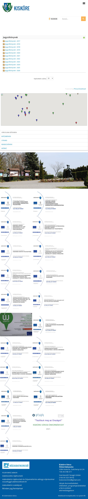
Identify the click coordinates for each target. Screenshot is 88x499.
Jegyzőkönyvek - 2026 (12, 70)
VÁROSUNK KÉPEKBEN (9, 132)
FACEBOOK (53, 18)
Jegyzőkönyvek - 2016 (12, 44)
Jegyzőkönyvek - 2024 (12, 65)
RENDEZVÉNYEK (6, 144)
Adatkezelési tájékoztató (12, 476)
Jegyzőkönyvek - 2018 (12, 47)
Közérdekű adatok (9, 472)
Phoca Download (80, 89)
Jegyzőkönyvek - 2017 (12, 41)
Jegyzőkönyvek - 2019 (12, 50)
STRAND (4, 140)
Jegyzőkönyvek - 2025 (12, 68)
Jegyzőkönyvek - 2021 (12, 56)
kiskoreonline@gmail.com (70, 480)
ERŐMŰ (4, 148)
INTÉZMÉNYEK (6, 136)
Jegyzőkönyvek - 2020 (12, 53)
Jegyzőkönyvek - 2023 (12, 62)
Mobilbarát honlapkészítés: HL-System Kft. (72, 496)
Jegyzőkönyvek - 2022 (12, 59)
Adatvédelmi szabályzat (12, 485)
